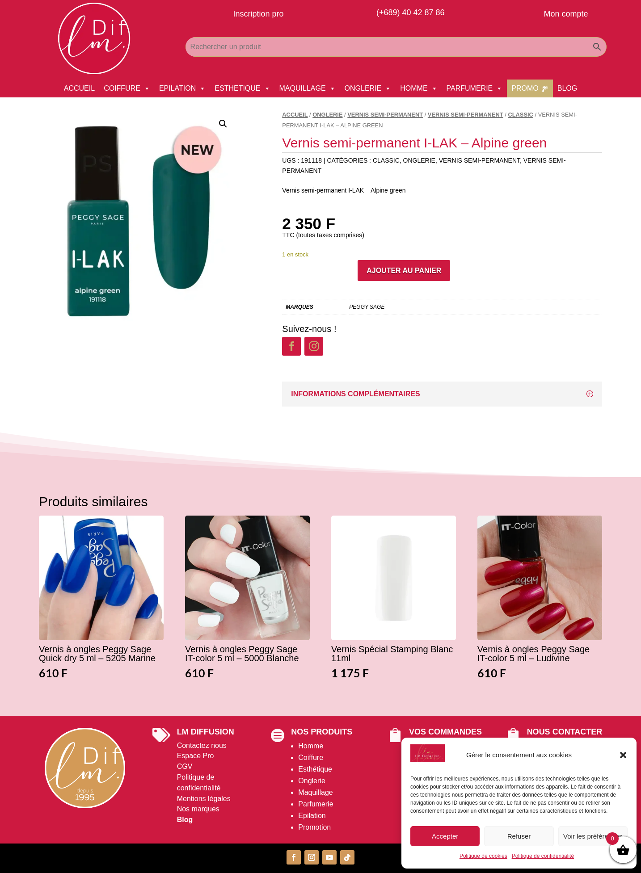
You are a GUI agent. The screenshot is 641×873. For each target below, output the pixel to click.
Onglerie (311, 781)
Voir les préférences (593, 836)
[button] (623, 755)
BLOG (567, 88)
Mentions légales (204, 798)
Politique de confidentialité (543, 856)
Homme (310, 746)
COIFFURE (127, 88)
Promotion (314, 827)
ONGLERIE (368, 88)
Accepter (445, 836)
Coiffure (310, 757)
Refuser (519, 836)
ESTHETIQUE (242, 88)
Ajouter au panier (404, 270)
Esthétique (315, 769)
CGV (185, 766)
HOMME (418, 88)
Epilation (311, 815)
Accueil (295, 114)
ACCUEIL (79, 88)
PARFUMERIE (475, 88)
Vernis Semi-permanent (385, 114)
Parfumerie (315, 804)
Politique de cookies (483, 856)
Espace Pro (195, 756)
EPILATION (182, 88)
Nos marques (198, 809)
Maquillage (315, 792)
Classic (520, 114)
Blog (185, 819)
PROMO (524, 88)
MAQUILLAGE (307, 88)
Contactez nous (202, 745)
